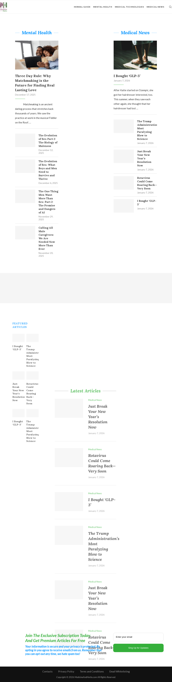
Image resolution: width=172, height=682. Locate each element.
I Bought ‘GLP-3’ (131, 76)
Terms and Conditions (92, 671)
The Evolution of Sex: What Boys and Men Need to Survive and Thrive (43, 170)
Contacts (47, 671)
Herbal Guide (82, 7)
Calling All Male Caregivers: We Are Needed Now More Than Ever (42, 238)
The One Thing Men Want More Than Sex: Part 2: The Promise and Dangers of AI (44, 202)
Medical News (155, 7)
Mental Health (102, 7)
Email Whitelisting (119, 671)
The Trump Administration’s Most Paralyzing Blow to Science (151, 130)
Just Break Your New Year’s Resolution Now (149, 158)
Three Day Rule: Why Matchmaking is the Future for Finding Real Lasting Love (30, 83)
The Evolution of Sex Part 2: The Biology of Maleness (43, 141)
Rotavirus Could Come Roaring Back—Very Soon (151, 183)
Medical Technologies (129, 7)
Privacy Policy (66, 671)
